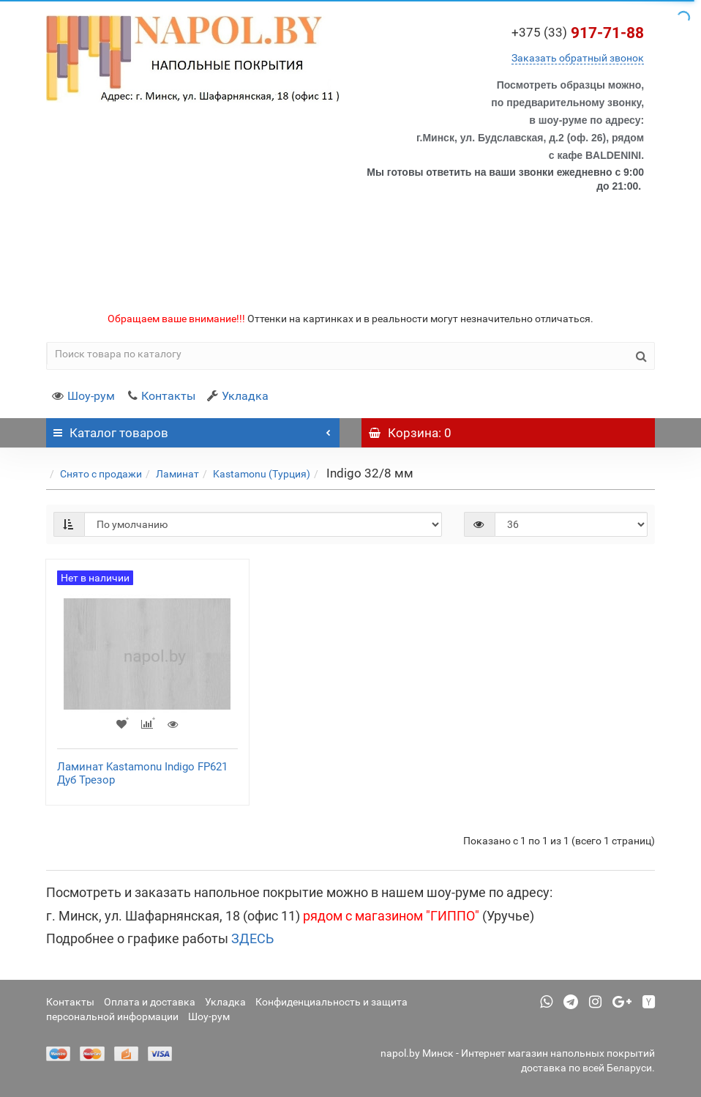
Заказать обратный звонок (577, 58)
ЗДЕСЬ (252, 938)
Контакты (161, 396)
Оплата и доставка (149, 1002)
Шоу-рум (83, 396)
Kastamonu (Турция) (261, 474)
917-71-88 (577, 33)
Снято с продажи (101, 474)
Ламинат (177, 474)
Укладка (238, 396)
